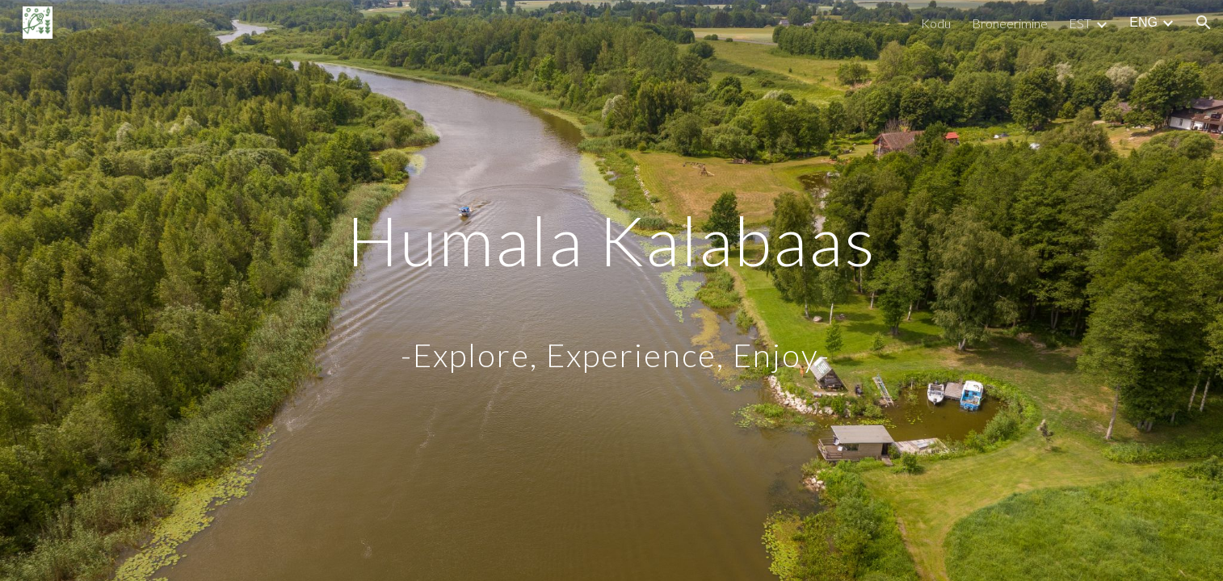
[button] (1203, 22)
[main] (611, 290)
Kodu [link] (936, 23)
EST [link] (1080, 23)
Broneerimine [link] (1010, 23)
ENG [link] (1143, 22)
